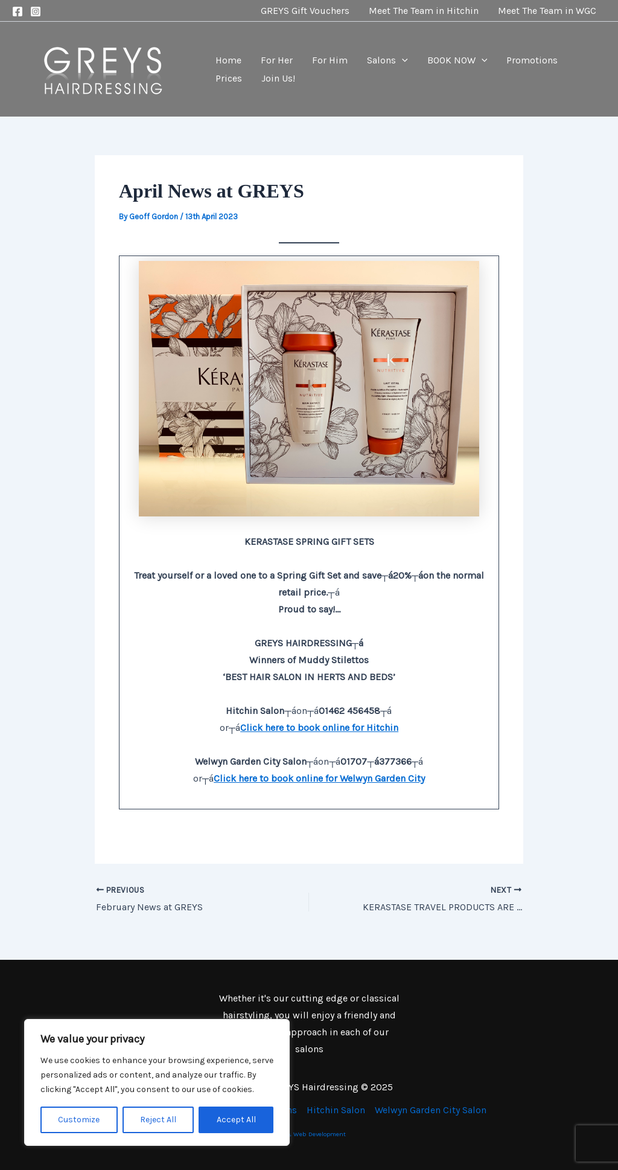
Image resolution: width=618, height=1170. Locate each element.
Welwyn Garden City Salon (430, 1110)
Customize (79, 1119)
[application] (402, 60)
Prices (228, 78)
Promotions (532, 60)
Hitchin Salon (336, 1110)
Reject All (158, 1119)
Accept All (236, 1119)
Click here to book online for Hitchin (319, 727)
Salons (387, 60)
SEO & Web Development (309, 1134)
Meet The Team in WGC (547, 10)
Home (228, 60)
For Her (277, 60)
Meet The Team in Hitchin (424, 10)
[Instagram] (35, 11)
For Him (330, 60)
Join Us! (278, 78)
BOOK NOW (457, 60)
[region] (157, 1082)
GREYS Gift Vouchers (305, 10)
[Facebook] (17, 11)
